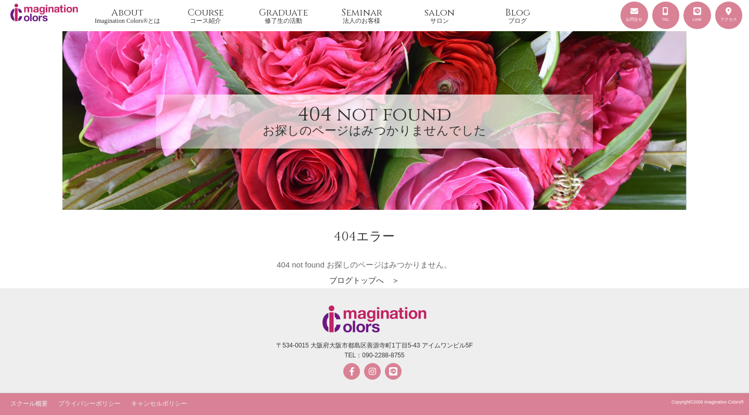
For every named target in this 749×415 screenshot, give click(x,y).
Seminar (361, 15)
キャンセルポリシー (159, 403)
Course (205, 15)
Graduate (283, 15)
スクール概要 (29, 403)
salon (439, 15)
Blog (517, 15)
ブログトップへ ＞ (364, 280)
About (127, 15)
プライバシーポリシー (89, 403)
